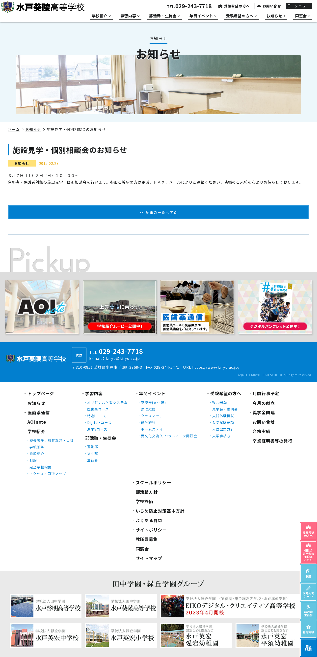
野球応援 (148, 409)
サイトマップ (149, 558)
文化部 (92, 453)
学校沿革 (36, 446)
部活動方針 (147, 492)
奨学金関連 (264, 412)
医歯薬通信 (38, 412)
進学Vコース (97, 429)
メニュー (302, 5)
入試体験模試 (223, 415)
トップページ (40, 393)
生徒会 (92, 460)
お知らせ (33, 129)
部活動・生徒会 (100, 438)
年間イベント (152, 393)
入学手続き (221, 435)
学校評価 (145, 501)
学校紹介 (36, 431)
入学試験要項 (223, 422)
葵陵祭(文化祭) (153, 402)
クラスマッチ (152, 415)
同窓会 (142, 549)
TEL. (189, 6)
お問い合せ (272, 5)
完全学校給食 (40, 466)
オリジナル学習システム (107, 402)
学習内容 (94, 393)
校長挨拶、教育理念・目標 (51, 440)
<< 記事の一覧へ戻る (158, 212)
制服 (33, 460)
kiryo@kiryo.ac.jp (123, 358)
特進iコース (96, 415)
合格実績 (261, 431)
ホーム (14, 129)
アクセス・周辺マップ (47, 473)
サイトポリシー (151, 530)
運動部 (92, 446)
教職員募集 (147, 539)
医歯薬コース (98, 409)
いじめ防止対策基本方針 (160, 511)
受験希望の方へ (237, 5)
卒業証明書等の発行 (272, 441)
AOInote (36, 422)
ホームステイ (152, 429)
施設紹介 (36, 453)
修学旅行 (148, 422)
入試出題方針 (223, 429)
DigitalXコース (99, 422)
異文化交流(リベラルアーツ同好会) (170, 435)
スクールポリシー (153, 482)
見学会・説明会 (225, 409)
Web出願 (219, 402)
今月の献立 (264, 403)
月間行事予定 (266, 393)
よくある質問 (149, 520)
